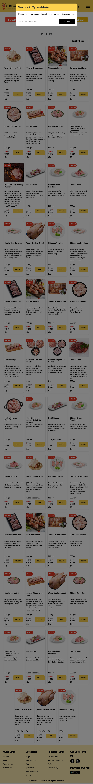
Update (67, 21)
